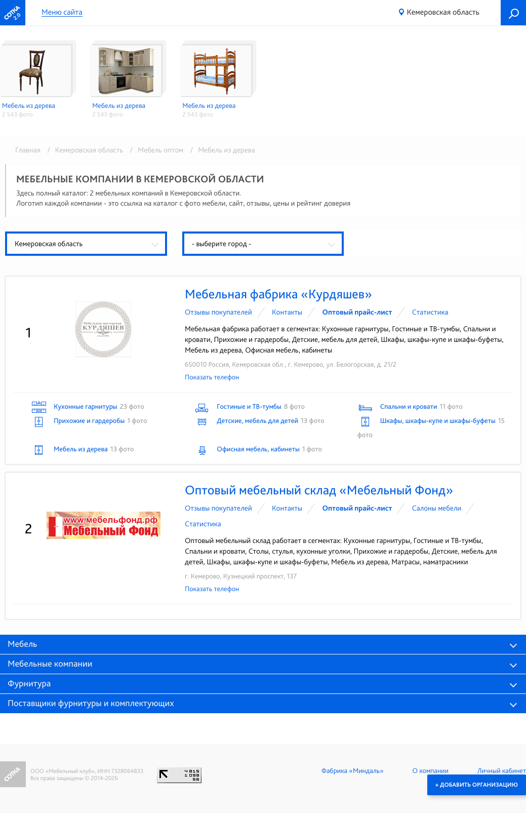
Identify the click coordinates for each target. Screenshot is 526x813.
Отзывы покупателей (218, 312)
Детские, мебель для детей (257, 421)
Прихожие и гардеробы (89, 421)
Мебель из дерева (81, 449)
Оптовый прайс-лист (357, 312)
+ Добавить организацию (476, 784)
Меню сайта (62, 12)
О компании (431, 771)
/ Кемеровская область (83, 149)
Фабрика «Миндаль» (352, 771)
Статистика (430, 312)
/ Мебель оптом (155, 149)
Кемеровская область (443, 12)
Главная (28, 149)
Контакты (287, 312)
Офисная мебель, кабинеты (258, 449)
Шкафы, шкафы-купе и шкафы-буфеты (438, 421)
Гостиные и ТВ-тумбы (249, 407)
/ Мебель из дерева (220, 149)
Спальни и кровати (408, 407)
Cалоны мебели (436, 508)
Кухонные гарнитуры (85, 407)
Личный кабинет (501, 771)
